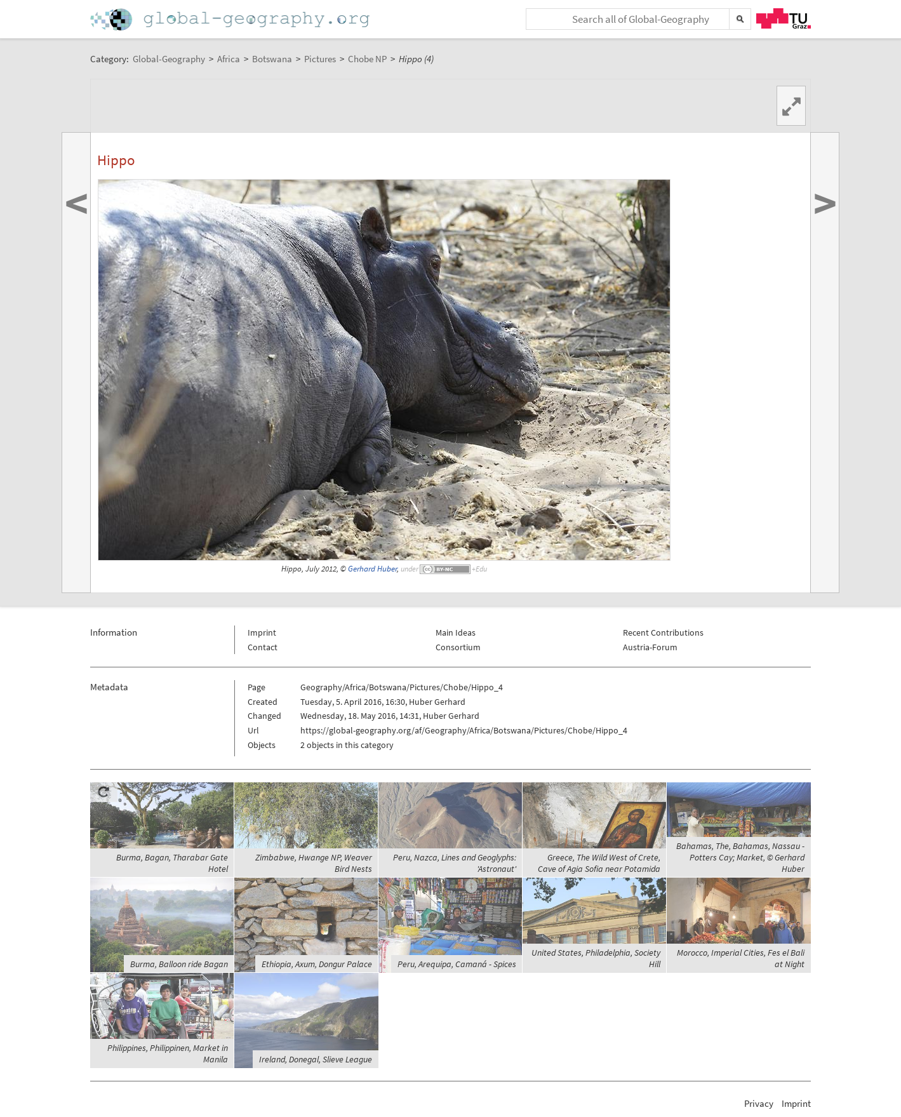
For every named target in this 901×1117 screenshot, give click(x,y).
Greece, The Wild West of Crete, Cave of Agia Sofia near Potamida (599, 863)
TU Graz (783, 18)
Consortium (458, 647)
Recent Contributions (663, 632)
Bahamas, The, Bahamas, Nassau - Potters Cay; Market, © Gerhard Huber (740, 857)
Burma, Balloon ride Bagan (179, 964)
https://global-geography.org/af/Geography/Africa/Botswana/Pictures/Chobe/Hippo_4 (463, 730)
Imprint (262, 632)
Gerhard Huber (372, 568)
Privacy (758, 1103)
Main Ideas (456, 632)
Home (231, 19)
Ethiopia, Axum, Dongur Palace (317, 964)
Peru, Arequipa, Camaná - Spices (456, 964)
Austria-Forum (650, 647)
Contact (262, 647)
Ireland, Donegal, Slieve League (315, 1059)
